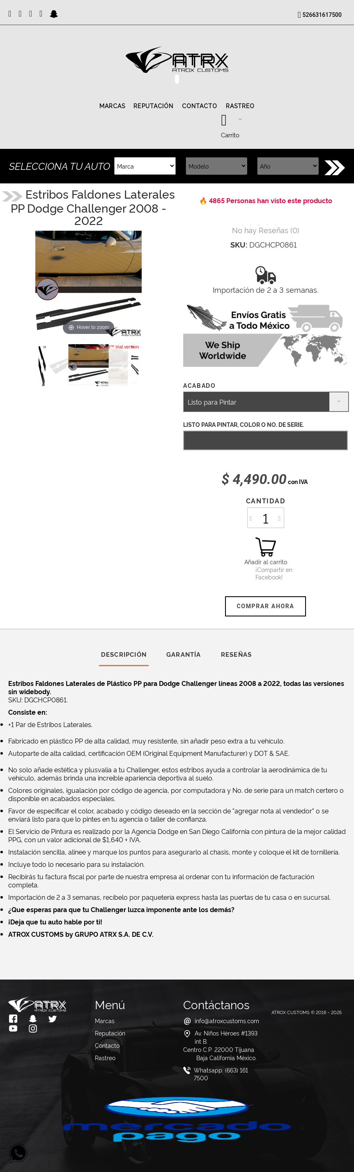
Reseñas (236, 654)
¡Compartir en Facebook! (265, 573)
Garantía (183, 654)
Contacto (200, 106)
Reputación (153, 106)
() (265, 230)
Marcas (112, 106)
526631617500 (322, 15)
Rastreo (240, 106)
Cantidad (265, 500)
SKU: (238, 244)
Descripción (124, 654)
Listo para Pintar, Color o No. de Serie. (243, 424)
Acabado (200, 385)
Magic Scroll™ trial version (112, 346)
